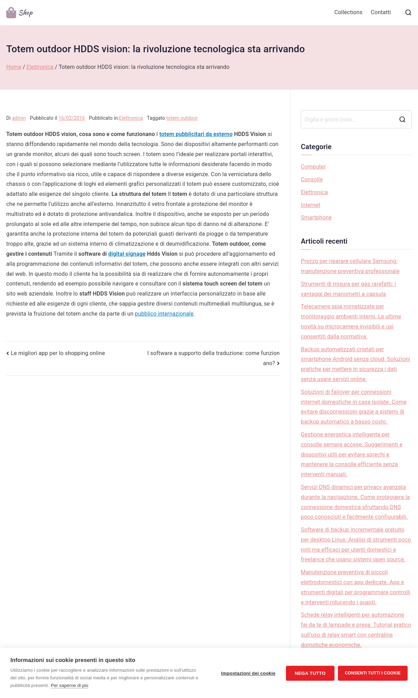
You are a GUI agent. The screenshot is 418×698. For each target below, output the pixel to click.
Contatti (381, 12)
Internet (310, 205)
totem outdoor (182, 118)
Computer (313, 166)
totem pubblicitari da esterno (196, 134)
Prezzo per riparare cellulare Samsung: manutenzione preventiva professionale (350, 266)
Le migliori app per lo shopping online (58, 353)
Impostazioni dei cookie (248, 673)
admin (19, 118)
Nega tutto (310, 673)
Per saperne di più (69, 685)
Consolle (312, 179)
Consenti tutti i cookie (373, 673)
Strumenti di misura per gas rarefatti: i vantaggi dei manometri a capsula (348, 289)
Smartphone (316, 217)
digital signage (127, 254)
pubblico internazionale (164, 313)
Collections (348, 12)
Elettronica (131, 118)
